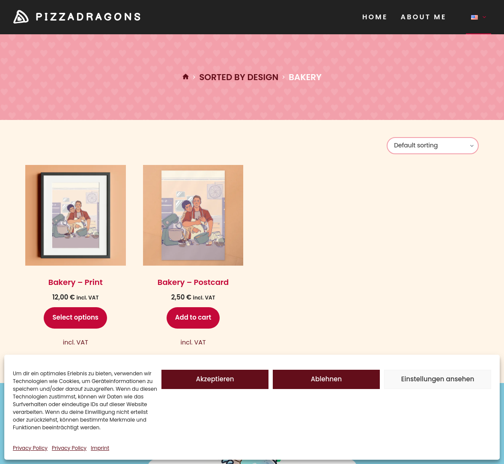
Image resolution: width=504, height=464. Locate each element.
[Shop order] (433, 145)
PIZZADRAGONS (89, 17)
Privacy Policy (30, 448)
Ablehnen (326, 378)
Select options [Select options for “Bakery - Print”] (75, 317)
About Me (424, 17)
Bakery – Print (75, 282)
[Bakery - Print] (75, 215)
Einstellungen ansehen (437, 378)
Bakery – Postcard (193, 282)
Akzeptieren (215, 378)
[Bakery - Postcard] (193, 215)
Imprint (100, 448)
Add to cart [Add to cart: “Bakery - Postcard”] (193, 317)
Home (375, 17)
